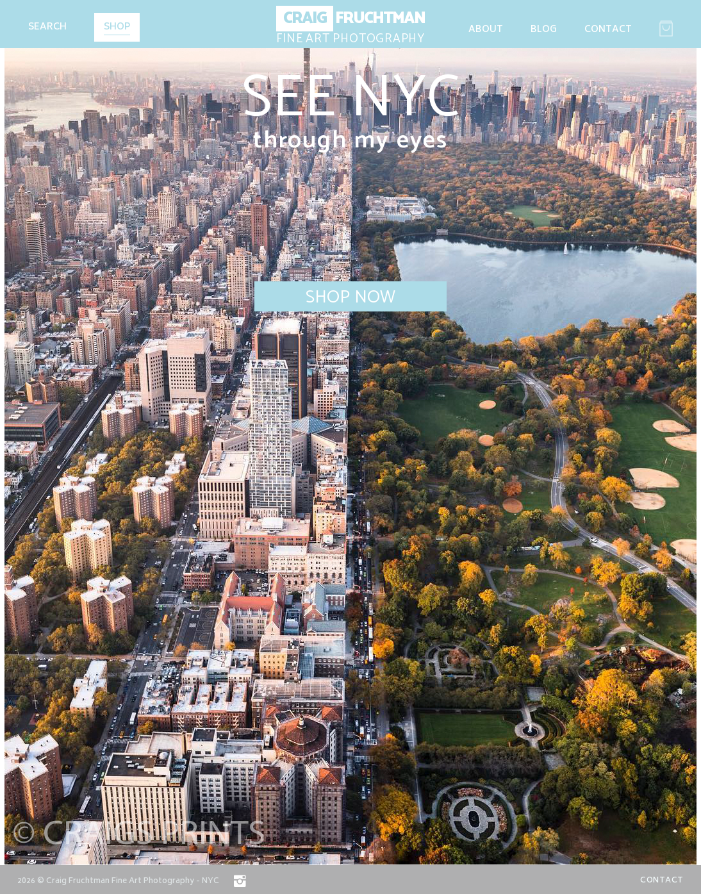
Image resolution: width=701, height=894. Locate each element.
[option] (350, 432)
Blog (544, 30)
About (485, 30)
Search (47, 27)
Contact (608, 30)
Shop (117, 28)
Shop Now (350, 297)
